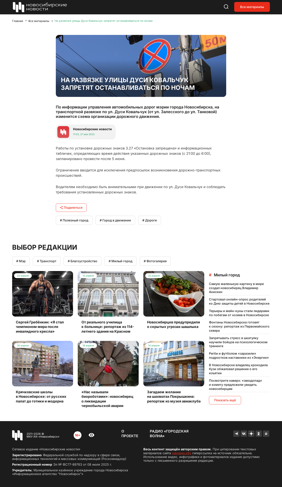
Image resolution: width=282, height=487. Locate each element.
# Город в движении (115, 220)
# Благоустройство (82, 261)
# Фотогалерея (155, 261)
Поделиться (71, 207)
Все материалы (252, 7)
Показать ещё (225, 400)
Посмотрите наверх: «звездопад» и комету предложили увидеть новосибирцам (235, 385)
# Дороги (149, 220)
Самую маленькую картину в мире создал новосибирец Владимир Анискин (236, 288)
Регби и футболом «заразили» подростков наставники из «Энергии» (239, 355)
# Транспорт (46, 261)
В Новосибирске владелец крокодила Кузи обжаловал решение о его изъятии (238, 369)
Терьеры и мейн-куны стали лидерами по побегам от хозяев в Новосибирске (239, 313)
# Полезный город (74, 220)
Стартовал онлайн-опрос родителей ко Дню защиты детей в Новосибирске (239, 301)
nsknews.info (181, 453)
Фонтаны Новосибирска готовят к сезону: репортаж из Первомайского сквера (239, 326)
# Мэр (21, 261)
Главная (17, 21)
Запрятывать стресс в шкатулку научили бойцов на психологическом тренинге (238, 342)
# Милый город (120, 261)
